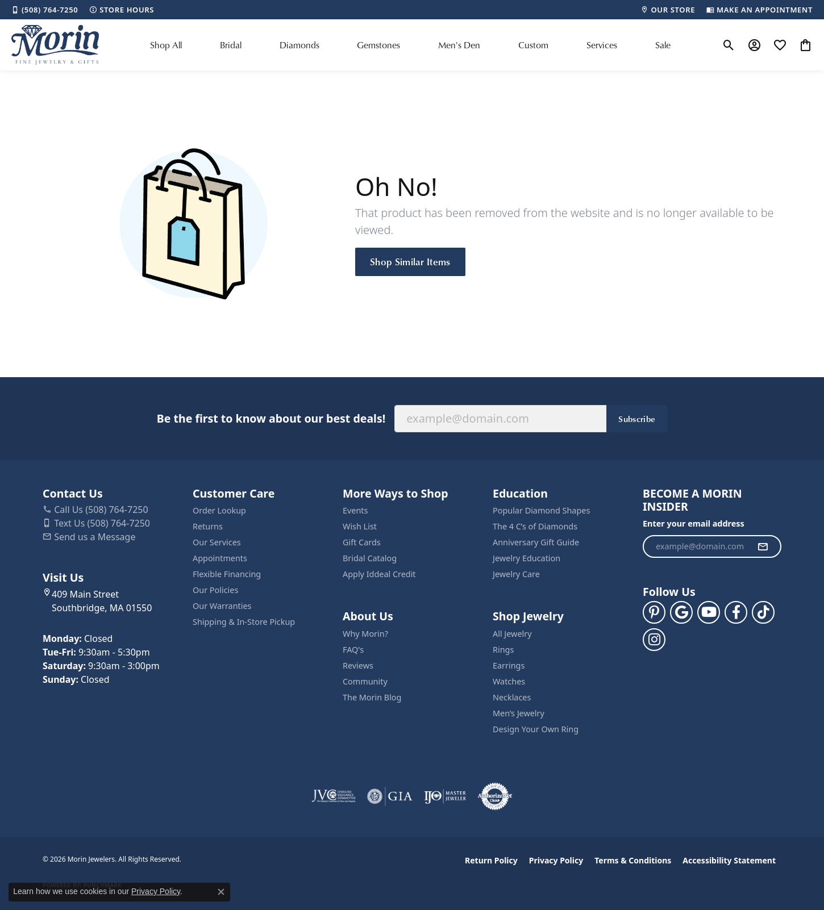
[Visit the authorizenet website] (495, 796)
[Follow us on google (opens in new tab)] (681, 612)
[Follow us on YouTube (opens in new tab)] (708, 612)
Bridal (231, 45)
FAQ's (353, 649)
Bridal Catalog (370, 558)
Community (365, 681)
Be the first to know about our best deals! (271, 418)
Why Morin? (365, 633)
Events (355, 510)
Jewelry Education (526, 558)
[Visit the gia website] (390, 796)
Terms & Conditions (632, 860)
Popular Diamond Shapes (541, 510)
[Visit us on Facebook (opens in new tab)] (736, 612)
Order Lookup (219, 510)
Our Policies (215, 590)
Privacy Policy (556, 860)
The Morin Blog (372, 697)
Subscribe (636, 418)
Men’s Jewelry (518, 713)
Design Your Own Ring (536, 729)
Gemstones (378, 45)
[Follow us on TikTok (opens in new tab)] (763, 612)
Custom (533, 45)
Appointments (220, 558)
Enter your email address (693, 523)
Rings (503, 649)
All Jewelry (512, 633)
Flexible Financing (227, 574)
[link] (44, 9)
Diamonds (299, 45)
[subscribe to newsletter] (762, 546)
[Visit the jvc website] (333, 796)
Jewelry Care (516, 574)
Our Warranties (222, 605)
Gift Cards (362, 542)
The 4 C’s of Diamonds (535, 526)
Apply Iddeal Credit (379, 574)
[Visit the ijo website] (445, 796)
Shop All (166, 45)
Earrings (509, 665)
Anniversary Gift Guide (536, 542)
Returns (208, 526)
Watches (509, 681)
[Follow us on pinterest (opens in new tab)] (654, 612)
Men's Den (459, 45)
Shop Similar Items (410, 261)
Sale (663, 45)
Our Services (217, 542)
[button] (729, 45)
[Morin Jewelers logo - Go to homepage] (55, 44)
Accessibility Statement (729, 860)
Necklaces (512, 697)
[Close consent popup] (221, 891)
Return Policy (491, 860)
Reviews (358, 665)
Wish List (360, 526)
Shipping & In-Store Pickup (244, 621)
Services (601, 45)
